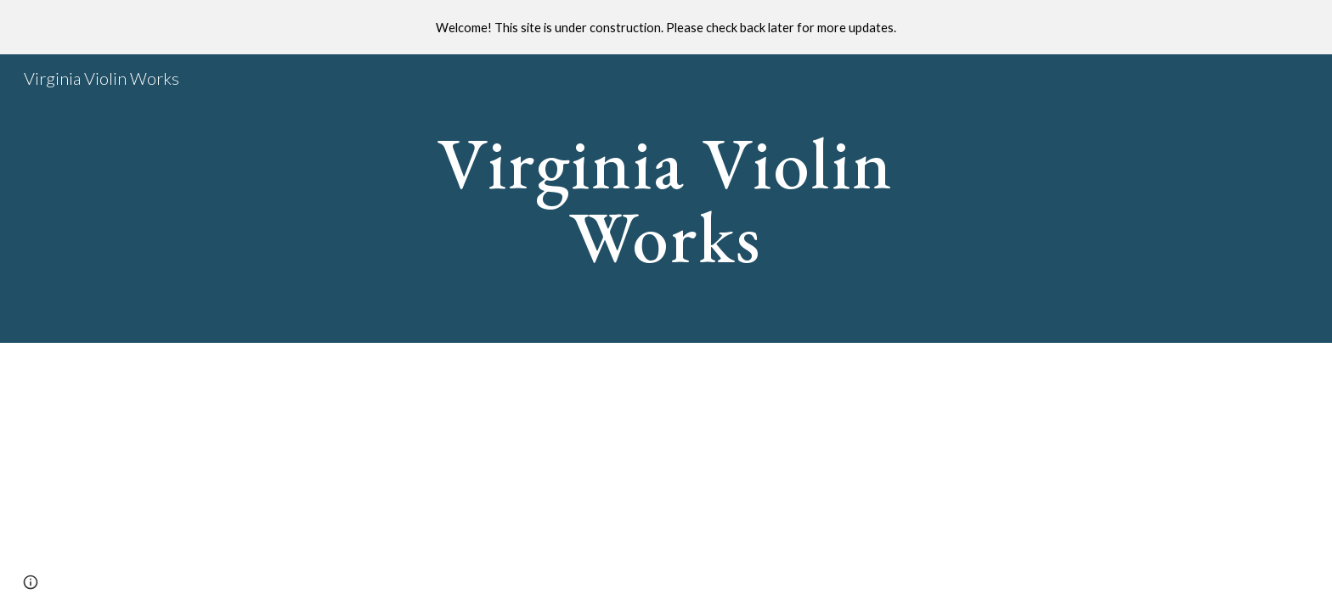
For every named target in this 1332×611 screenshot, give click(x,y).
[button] (30, 582)
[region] (666, 27)
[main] (666, 199)
